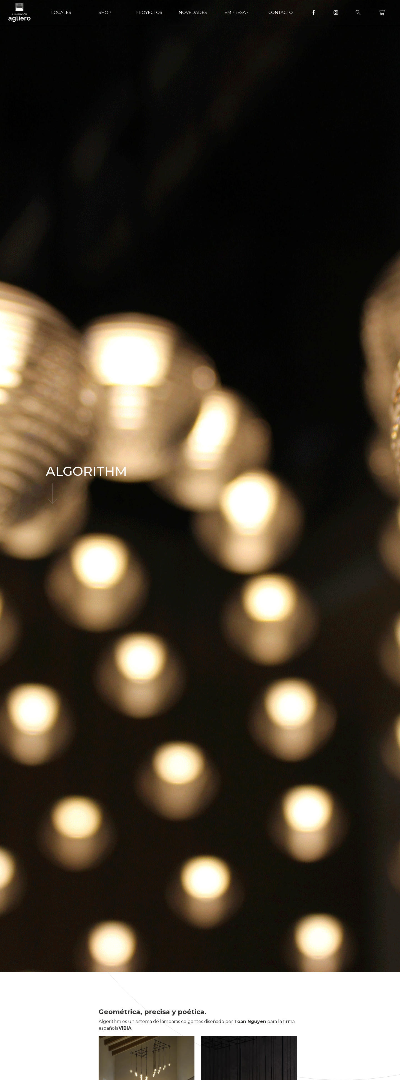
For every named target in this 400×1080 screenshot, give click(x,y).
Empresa (235, 12)
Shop (105, 12)
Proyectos (149, 12)
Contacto (280, 12)
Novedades (193, 12)
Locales (61, 12)
